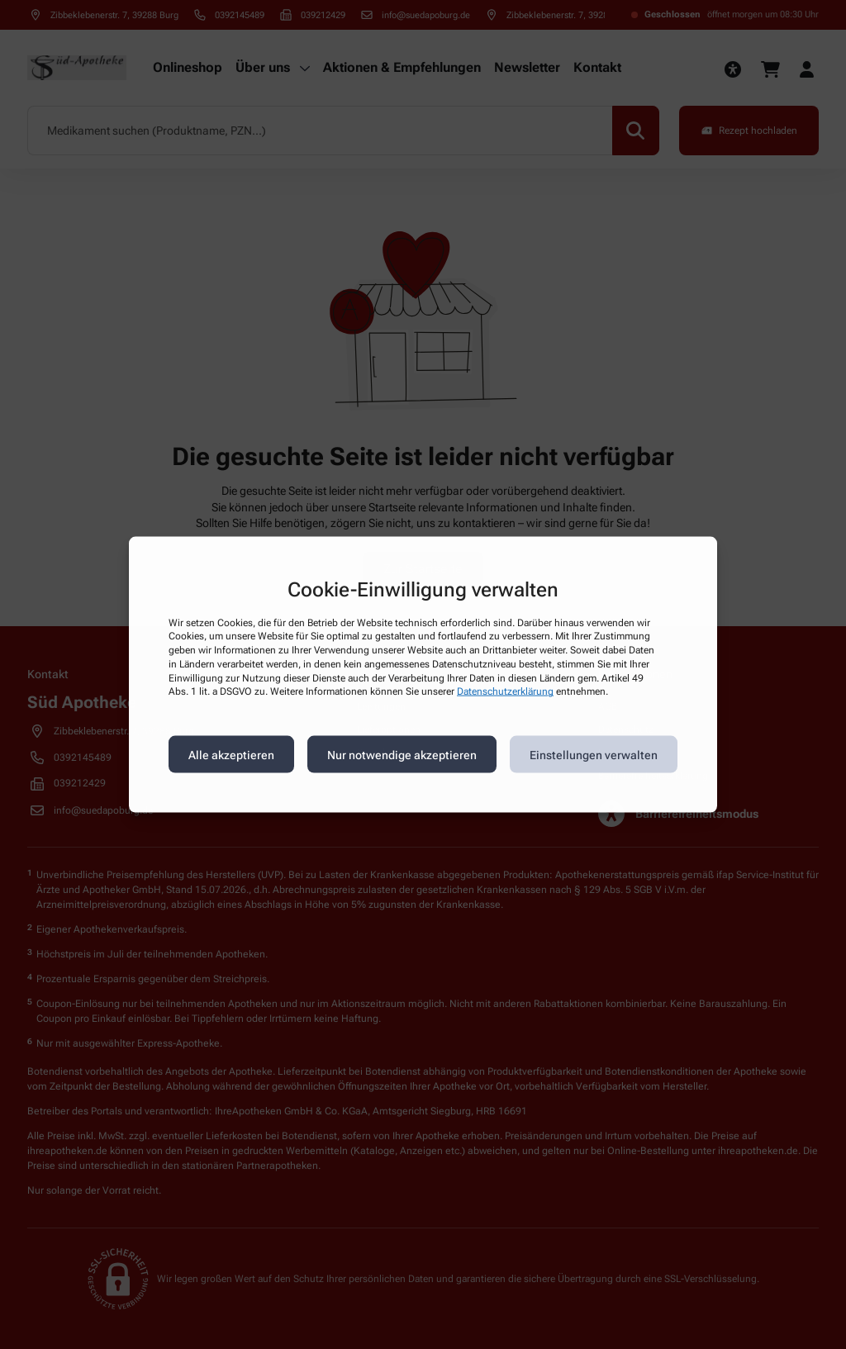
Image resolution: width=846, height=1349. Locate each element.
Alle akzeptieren (231, 754)
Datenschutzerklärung (505, 691)
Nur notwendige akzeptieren (402, 754)
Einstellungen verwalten (594, 754)
